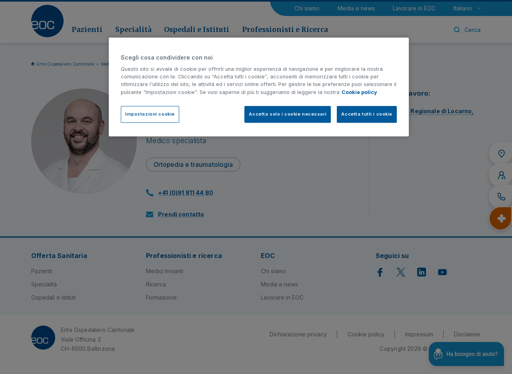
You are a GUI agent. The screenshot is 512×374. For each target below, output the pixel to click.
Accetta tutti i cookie (366, 114)
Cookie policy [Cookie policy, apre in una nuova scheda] (359, 92)
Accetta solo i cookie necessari (287, 114)
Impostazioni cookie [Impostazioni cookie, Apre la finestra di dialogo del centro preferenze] (150, 114)
